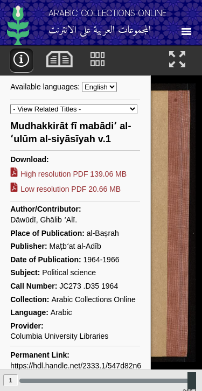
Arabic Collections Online (107, 13)
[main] (101, 218)
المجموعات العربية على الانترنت (99, 30)
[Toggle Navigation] (186, 28)
